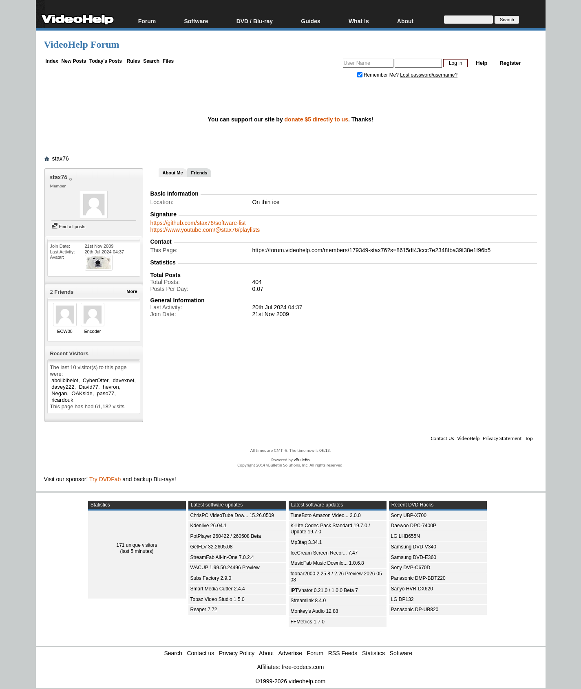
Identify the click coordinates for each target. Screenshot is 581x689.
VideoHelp (468, 438)
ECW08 (65, 331)
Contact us (200, 653)
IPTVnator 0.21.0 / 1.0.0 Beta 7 (324, 590)
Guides (310, 21)
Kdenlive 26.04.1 (208, 525)
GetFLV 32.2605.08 (211, 547)
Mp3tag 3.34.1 (306, 542)
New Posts (74, 61)
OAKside (81, 393)
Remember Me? (378, 75)
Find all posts (68, 226)
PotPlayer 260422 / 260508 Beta (225, 536)
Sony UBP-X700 (408, 515)
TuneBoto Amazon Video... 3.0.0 (326, 515)
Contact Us (442, 438)
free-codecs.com (303, 667)
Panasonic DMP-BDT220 (418, 578)
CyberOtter (95, 380)
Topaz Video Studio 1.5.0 (217, 599)
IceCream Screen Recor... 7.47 (324, 553)
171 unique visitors (136, 545)
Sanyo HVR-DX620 (412, 589)
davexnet (124, 380)
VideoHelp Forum (81, 44)
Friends (199, 172)
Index (51, 61)
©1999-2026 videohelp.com (290, 681)
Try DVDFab (105, 479)
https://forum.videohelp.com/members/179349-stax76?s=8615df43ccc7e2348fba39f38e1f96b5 (371, 250)
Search (151, 61)
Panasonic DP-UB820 (415, 609)
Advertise (290, 653)
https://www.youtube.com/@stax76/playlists (205, 230)
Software (196, 21)
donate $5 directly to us (316, 119)
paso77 (106, 393)
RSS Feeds (343, 653)
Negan (59, 393)
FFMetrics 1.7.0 (308, 622)
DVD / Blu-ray (254, 21)
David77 (88, 387)
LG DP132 (402, 599)
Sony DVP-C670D (411, 567)
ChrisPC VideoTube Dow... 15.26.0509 (232, 515)
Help (481, 63)
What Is (359, 21)
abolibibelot (64, 380)
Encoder (92, 331)
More (131, 291)
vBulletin (301, 459)
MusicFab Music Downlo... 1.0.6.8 (327, 563)
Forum (147, 21)
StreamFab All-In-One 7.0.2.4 (222, 557)
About (405, 21)
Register (510, 63)
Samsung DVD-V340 (413, 547)
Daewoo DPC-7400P (413, 525)
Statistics (373, 653)
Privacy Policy (236, 653)
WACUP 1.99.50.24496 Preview (225, 567)
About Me (173, 172)
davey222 (62, 387)
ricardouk (62, 400)
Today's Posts (105, 61)
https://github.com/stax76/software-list (198, 223)
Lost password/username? (428, 75)
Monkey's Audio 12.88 (314, 611)
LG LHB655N (405, 536)
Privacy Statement (502, 438)
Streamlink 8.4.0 (308, 600)
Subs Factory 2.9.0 (211, 578)
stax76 (60, 158)
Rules (133, 61)
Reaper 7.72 (203, 609)
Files (168, 61)
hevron (111, 387)
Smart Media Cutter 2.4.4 (217, 589)
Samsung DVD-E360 (413, 557)
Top (529, 438)
